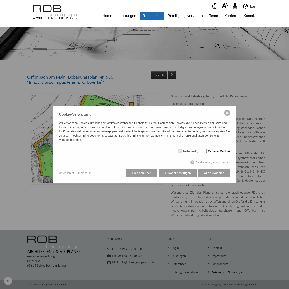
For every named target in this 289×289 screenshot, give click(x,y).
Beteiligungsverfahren (185, 16)
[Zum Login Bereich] (254, 6)
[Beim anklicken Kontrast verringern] (215, 6)
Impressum (84, 173)
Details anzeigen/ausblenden (213, 162)
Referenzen (152, 16)
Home (107, 16)
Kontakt (250, 16)
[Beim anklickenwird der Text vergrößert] (225, 6)
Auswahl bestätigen (177, 173)
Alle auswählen (214, 173)
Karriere (230, 16)
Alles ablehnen (142, 173)
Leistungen (127, 16)
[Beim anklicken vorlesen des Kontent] (235, 6)
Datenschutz (67, 173)
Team (213, 16)
